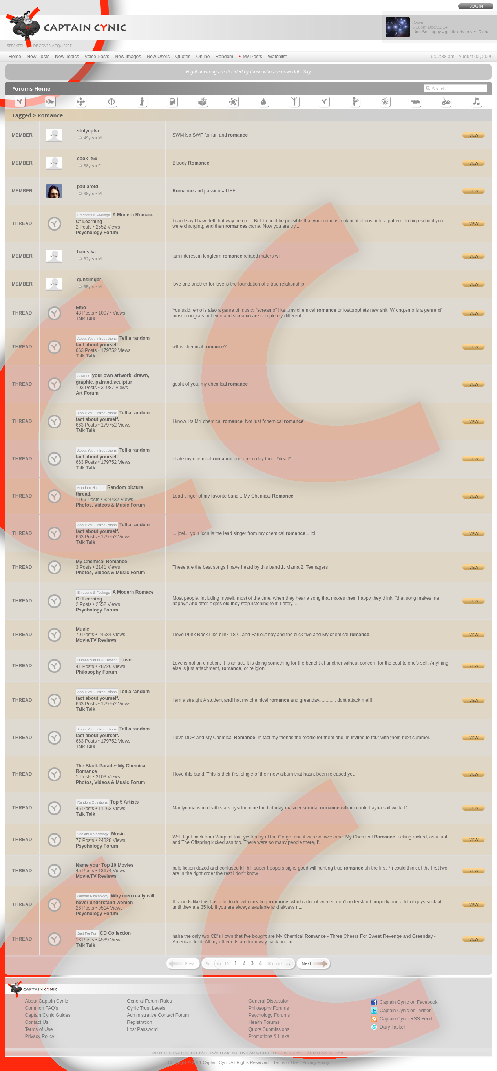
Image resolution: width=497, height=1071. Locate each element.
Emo (81, 307)
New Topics (67, 56)
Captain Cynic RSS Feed (406, 1019)
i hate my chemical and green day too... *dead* (231, 458)
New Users (158, 56)
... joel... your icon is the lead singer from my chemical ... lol (243, 533)
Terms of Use (39, 1029)
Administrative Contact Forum (158, 1015)
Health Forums (264, 1022)
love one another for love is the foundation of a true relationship (238, 284)
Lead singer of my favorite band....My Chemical (232, 496)
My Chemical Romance (101, 561)
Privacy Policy (40, 1036)
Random (224, 56)
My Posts (250, 56)
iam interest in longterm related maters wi (226, 256)
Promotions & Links (268, 1036)
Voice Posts (97, 56)
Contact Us (36, 1022)
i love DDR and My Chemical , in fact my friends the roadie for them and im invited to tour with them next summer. (301, 737)
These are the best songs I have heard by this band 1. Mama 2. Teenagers (250, 567)
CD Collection (103, 933)
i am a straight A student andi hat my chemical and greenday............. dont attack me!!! (272, 700)
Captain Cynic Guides (48, 1015)
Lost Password (142, 1029)
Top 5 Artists (107, 802)
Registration (139, 1022)
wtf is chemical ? (199, 347)
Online (203, 56)
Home (15, 56)
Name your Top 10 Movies (104, 865)
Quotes (183, 56)
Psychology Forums (269, 1015)
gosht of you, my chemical (210, 384)
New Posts (38, 56)
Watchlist (277, 56)
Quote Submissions (268, 1029)
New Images (128, 56)
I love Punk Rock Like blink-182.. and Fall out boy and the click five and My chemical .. (272, 634)
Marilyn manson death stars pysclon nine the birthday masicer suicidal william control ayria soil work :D (289, 808)
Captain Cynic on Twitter (405, 1010)
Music (82, 629)
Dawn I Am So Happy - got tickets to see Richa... (452, 27)
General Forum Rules (149, 1001)
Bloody (190, 163)
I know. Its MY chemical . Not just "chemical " (238, 421)
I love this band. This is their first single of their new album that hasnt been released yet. (263, 774)
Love (104, 660)
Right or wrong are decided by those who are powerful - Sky (248, 72)
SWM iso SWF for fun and (210, 135)
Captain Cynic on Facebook (408, 1002)
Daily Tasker (392, 1027)
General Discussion (268, 1001)
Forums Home (31, 88)
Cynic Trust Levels (146, 1008)
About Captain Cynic (46, 1001)
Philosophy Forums (268, 1008)
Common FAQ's (41, 1008)
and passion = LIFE (204, 191)
